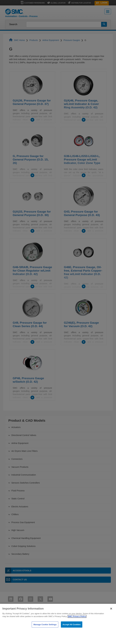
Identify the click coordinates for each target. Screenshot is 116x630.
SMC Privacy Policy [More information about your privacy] (77, 620)
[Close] (111, 612)
